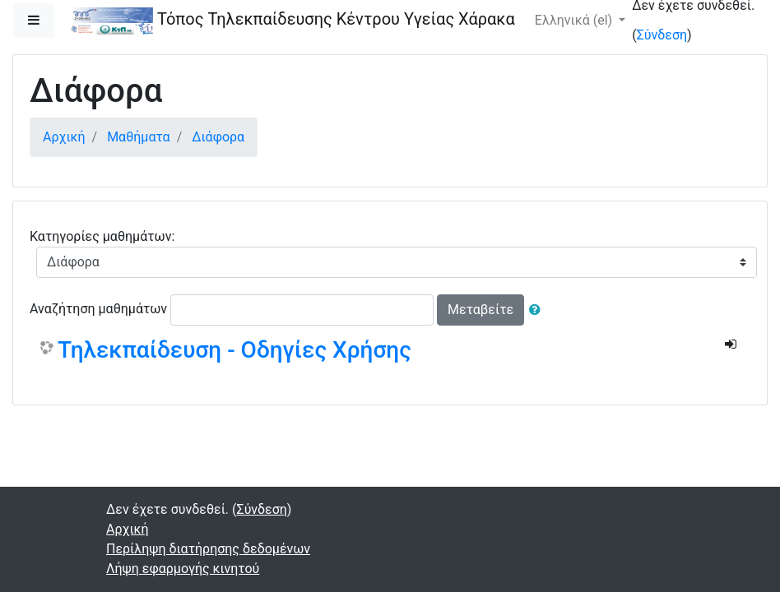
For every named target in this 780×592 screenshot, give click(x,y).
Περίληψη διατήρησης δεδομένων (208, 549)
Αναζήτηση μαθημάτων (98, 309)
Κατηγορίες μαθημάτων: (102, 236)
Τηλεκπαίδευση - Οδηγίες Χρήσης (234, 349)
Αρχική (64, 137)
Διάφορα (218, 137)
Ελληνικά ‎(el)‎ (575, 20)
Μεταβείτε (480, 309)
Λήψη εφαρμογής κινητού (182, 568)
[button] (538, 310)
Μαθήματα (138, 137)
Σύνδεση (662, 35)
